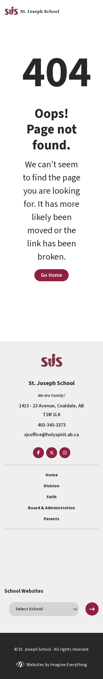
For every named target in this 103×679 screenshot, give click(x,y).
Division (51, 486)
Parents (51, 519)
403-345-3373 (52, 425)
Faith (52, 497)
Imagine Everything (68, 665)
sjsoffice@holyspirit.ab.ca (51, 434)
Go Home (51, 275)
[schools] (44, 609)
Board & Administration (51, 508)
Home (52, 475)
